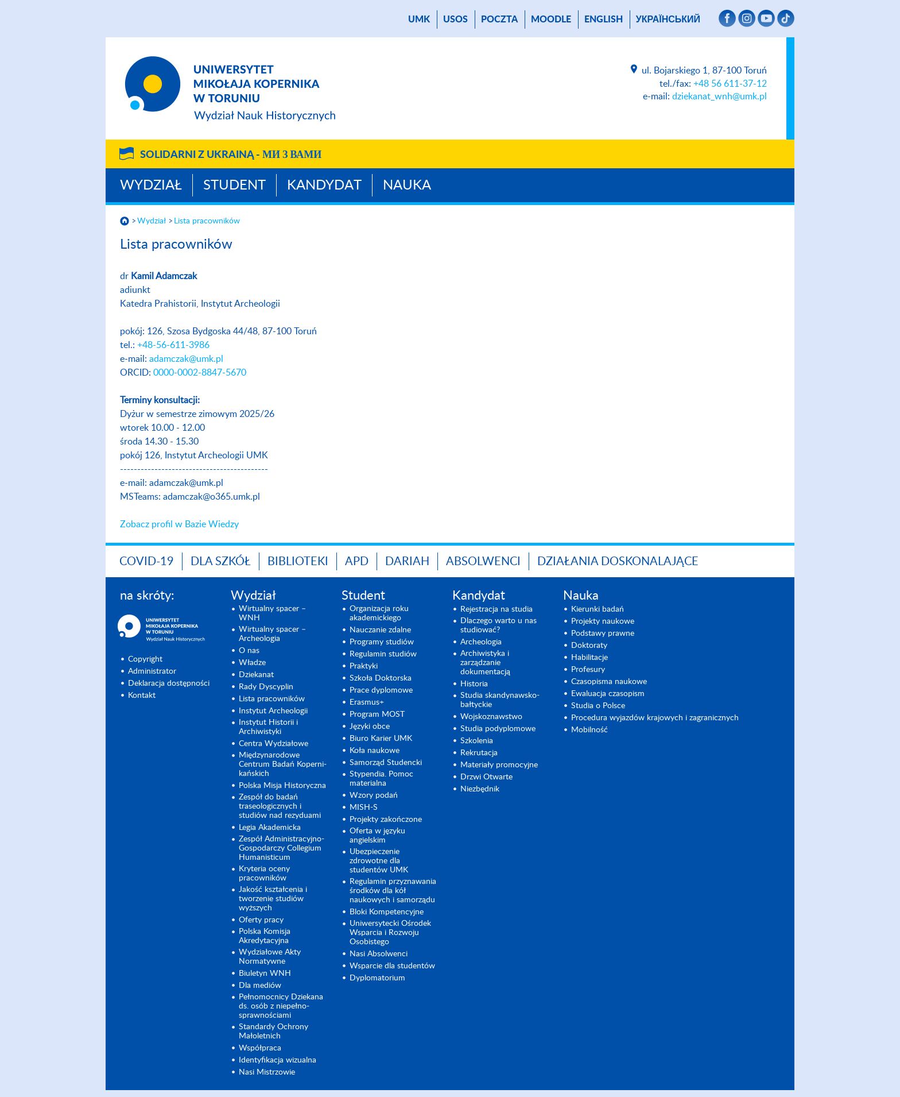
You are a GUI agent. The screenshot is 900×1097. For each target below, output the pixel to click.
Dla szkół (221, 561)
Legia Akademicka (270, 828)
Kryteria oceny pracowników (264, 873)
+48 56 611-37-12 (730, 83)
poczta (499, 19)
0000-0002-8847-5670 (199, 372)
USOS (455, 19)
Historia (474, 684)
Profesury (588, 670)
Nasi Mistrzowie (267, 1072)
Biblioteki (297, 561)
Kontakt (142, 696)
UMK (419, 19)
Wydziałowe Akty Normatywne (270, 956)
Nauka (407, 185)
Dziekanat (256, 675)
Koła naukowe (374, 751)
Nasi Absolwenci (379, 954)
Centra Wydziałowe (273, 744)
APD (356, 561)
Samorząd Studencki (386, 763)
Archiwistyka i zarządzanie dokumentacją (485, 663)
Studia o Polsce (598, 706)
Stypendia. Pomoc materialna (381, 778)
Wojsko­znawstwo (491, 717)
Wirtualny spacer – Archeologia (272, 634)
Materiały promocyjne (499, 765)
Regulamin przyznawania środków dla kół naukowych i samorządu (393, 891)
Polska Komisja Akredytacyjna (264, 936)
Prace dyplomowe (381, 690)
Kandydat (324, 185)
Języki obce (370, 727)
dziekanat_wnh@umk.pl (719, 96)
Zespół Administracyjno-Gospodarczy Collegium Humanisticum (281, 848)
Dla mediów (260, 986)
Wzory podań (374, 795)
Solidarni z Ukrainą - (230, 155)
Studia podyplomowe (498, 729)
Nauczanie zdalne (380, 630)
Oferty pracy (261, 920)
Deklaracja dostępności (169, 683)
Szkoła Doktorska (381, 678)
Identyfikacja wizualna (277, 1060)
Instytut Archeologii (273, 711)
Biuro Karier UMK (381, 739)
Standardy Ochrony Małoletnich (273, 1031)
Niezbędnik (479, 789)
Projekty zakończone (386, 820)
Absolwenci (483, 561)
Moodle (551, 19)
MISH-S (364, 808)
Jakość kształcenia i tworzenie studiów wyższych (273, 899)
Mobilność (589, 730)
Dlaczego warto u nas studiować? (498, 625)
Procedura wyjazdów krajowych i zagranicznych (655, 718)
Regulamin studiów (383, 654)
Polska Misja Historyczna (282, 786)
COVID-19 (146, 561)
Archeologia (481, 642)
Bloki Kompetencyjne (387, 912)
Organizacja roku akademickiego (379, 613)
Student (234, 185)
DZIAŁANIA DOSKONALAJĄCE (618, 561)
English (603, 19)
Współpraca (260, 1048)
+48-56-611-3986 (173, 345)
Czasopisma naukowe (609, 682)
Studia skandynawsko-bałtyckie (500, 700)
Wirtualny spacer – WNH (272, 613)
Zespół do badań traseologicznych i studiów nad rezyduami (280, 806)
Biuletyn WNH (265, 973)
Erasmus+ (367, 702)
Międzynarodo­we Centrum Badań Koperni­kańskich (283, 764)
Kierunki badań (597, 609)
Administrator (152, 671)
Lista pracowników (207, 221)
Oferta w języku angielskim (377, 835)
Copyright (145, 659)
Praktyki (364, 666)
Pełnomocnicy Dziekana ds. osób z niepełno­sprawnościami (281, 1006)
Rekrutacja (479, 753)
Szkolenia (476, 741)
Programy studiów (382, 642)
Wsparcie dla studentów (392, 966)
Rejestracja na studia (496, 609)
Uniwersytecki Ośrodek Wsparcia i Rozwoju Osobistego (390, 933)
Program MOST (377, 714)
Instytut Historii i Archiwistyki (268, 727)
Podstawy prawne (602, 633)
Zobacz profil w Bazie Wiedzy (179, 524)
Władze (252, 663)
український (668, 19)
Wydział (151, 185)
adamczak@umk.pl (186, 359)
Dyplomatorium (377, 978)
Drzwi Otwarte (486, 777)
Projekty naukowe (602, 621)
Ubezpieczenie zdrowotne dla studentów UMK (379, 861)
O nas (249, 651)
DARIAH (407, 561)
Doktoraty (589, 646)
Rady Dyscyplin (266, 687)
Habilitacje (589, 658)
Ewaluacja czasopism (608, 694)
